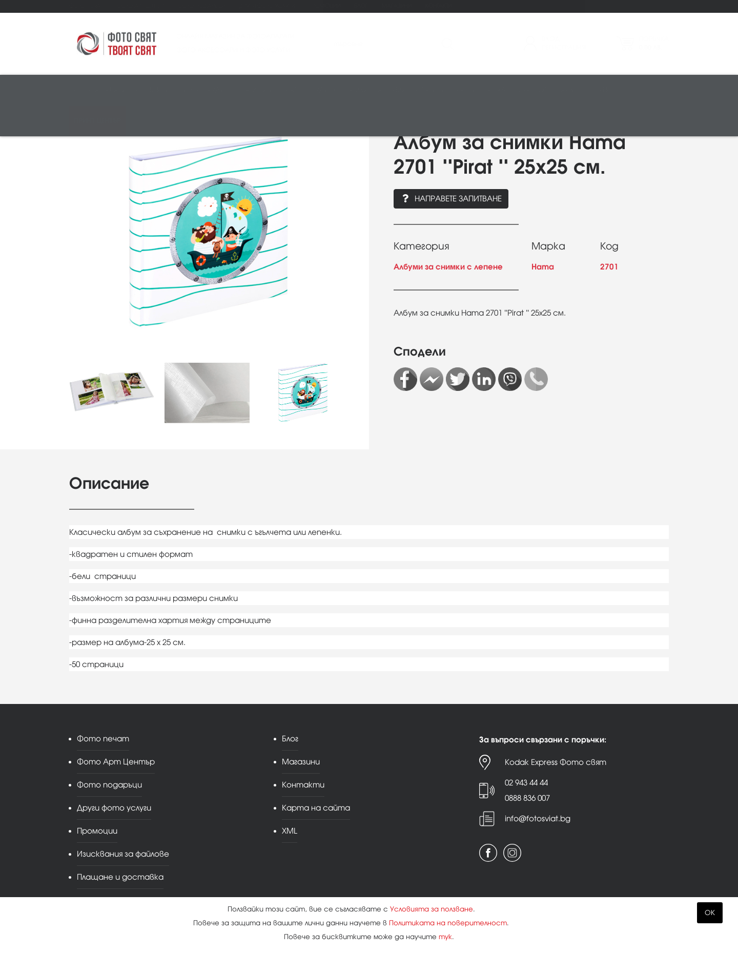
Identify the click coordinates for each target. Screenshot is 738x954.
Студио (320, 90)
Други (599, 90)
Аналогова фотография (533, 90)
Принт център (97, 121)
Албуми (392, 90)
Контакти (438, 6)
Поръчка (654, 43)
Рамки (356, 90)
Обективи (153, 90)
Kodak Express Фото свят (555, 762)
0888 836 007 (527, 798)
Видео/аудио (205, 90)
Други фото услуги (267, 6)
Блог (361, 6)
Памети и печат (268, 90)
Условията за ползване (431, 909)
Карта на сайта (316, 807)
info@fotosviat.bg (537, 818)
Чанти (466, 90)
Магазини (397, 6)
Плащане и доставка (120, 877)
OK (710, 913)
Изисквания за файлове (123, 853)
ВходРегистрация (564, 43)
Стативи (431, 90)
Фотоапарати (100, 90)
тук (445, 937)
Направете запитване (451, 198)
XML (289, 830)
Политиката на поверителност (448, 923)
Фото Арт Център (140, 6)
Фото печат (86, 6)
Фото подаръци (201, 6)
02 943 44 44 (526, 782)
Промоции (324, 6)
